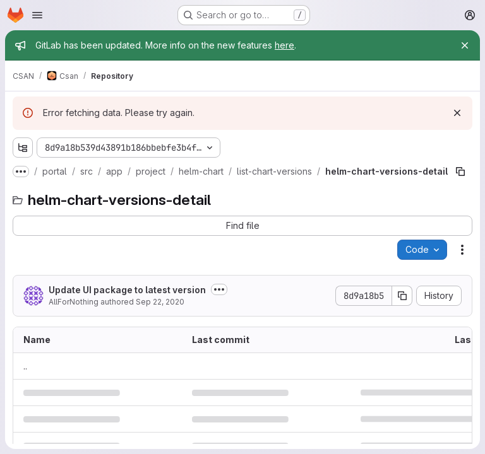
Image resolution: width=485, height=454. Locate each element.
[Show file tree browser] (23, 147)
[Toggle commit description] (219, 289)
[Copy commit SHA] (402, 296)
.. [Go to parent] (25, 366)
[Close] (464, 45)
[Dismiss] (457, 112)
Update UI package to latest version (127, 289)
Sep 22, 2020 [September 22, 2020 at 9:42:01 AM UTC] (160, 301)
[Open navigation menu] (37, 15)
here (284, 45)
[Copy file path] (460, 171)
